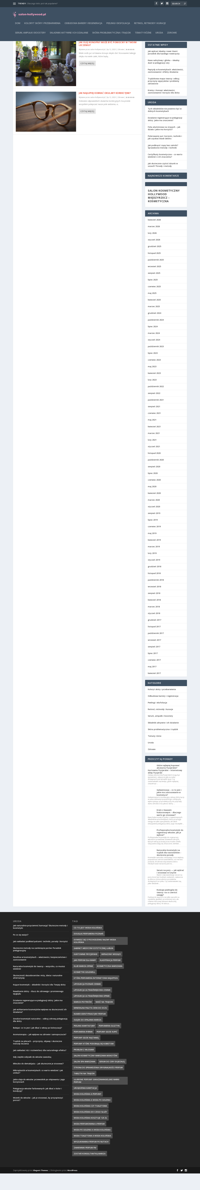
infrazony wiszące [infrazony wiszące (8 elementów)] (111, 970)
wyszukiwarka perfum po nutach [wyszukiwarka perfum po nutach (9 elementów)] (91, 1158)
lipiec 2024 (153, 343)
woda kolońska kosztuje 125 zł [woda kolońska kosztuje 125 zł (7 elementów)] (90, 1134)
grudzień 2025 (154, 263)
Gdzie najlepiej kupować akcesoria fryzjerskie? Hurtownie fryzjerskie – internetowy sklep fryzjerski (165, 786)
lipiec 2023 (153, 369)
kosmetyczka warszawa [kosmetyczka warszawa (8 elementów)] (109, 982)
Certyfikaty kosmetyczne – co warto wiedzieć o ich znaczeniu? (165, 172)
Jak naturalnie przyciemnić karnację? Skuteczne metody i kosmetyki (40, 943)
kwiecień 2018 (154, 616)
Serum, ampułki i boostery (30, 34)
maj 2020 (152, 503)
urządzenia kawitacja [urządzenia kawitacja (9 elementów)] (85, 1104)
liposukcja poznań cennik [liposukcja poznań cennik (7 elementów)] (87, 1000)
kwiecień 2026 (154, 236)
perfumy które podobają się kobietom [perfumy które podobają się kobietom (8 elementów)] (94, 1060)
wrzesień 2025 (154, 283)
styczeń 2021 (154, 463)
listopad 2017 (154, 643)
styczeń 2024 (154, 356)
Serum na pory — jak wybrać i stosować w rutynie (170, 887)
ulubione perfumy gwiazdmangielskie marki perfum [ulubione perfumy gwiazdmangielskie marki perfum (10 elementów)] (96, 1097)
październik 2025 (156, 276)
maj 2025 (152, 309)
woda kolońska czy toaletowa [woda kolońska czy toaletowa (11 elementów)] (90, 1122)
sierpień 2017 (154, 663)
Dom (17, 25)
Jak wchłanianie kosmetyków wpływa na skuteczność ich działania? (40, 1027)
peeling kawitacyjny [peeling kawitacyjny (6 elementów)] (84, 1042)
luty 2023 (152, 396)
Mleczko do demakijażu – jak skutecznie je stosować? (38, 1080)
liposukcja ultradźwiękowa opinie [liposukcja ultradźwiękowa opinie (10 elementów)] (92, 1012)
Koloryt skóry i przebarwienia (42, 25)
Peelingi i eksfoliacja (118, 25)
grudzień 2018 (154, 583)
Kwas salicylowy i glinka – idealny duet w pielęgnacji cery (163, 78)
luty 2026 (152, 249)
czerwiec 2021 (154, 429)
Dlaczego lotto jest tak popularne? (42, 3)
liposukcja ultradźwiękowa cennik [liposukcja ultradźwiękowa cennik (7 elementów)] (92, 1006)
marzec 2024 (154, 349)
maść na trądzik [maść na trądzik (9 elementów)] (104, 1018)
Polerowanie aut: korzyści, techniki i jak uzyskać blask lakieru (165, 153)
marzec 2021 (154, 449)
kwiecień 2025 (154, 316)
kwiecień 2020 (154, 509)
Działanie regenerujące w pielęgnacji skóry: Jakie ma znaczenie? (165, 135)
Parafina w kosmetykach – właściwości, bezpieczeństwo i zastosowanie (40, 974)
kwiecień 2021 (154, 443)
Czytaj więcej (87, 80)
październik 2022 (156, 403)
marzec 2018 (154, 623)
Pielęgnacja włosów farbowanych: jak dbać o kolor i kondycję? (37, 1106)
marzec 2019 (154, 563)
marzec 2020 (154, 516)
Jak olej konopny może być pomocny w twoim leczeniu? (108, 60)
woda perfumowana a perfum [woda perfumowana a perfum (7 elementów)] (89, 1140)
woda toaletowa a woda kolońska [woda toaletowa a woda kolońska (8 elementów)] (92, 1152)
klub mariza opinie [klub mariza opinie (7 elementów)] (83, 982)
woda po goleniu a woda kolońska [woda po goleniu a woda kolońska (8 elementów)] (92, 1146)
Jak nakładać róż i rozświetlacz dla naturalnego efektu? (39, 1067)
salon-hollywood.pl (97, 66)
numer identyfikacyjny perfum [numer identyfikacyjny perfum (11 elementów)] (90, 1030)
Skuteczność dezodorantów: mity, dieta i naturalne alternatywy (37, 993)
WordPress (72, 1187)
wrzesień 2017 (154, 656)
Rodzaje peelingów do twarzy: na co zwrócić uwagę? (167, 909)
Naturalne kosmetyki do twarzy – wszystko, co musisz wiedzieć (39, 984)
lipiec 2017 (153, 669)
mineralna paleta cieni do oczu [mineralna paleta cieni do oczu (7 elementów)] (90, 1024)
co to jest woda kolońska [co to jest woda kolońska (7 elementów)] (88, 944)
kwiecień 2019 (154, 556)
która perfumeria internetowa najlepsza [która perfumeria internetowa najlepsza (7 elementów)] (96, 994)
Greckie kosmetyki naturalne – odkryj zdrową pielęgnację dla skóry (40, 1036)
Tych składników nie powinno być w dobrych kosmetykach (165, 126)
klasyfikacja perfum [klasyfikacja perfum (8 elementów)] (110, 976)
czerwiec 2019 (154, 543)
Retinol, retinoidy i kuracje (150, 25)
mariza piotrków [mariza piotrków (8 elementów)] (83, 1018)
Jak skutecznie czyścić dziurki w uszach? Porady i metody (163, 181)
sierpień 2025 (154, 289)
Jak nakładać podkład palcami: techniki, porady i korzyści (40, 958)
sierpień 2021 (154, 423)
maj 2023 (152, 383)
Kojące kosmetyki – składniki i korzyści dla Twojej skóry (39, 1001)
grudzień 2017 (154, 636)
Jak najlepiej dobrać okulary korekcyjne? (105, 109)
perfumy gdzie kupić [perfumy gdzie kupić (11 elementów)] (107, 1048)
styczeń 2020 (154, 523)
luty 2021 (152, 456)
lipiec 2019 (153, 536)
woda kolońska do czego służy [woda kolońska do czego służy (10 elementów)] (90, 1128)
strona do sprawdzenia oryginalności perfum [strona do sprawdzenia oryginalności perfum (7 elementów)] (98, 1084)
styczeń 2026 (154, 256)
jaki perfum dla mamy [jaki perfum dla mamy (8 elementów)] (85, 976)
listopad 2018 (154, 589)
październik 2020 (156, 476)
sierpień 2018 (154, 609)
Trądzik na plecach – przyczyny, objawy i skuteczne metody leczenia (37, 1058)
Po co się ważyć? (20, 951)
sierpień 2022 (154, 409)
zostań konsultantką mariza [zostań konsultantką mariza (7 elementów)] (89, 1170)
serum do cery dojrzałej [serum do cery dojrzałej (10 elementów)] (112, 1078)
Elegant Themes (40, 1187)
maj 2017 (152, 683)
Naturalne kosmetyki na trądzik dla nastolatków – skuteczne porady (169, 869)
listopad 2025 (154, 269)
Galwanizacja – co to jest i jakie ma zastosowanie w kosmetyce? (169, 809)
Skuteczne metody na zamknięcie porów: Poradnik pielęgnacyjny (37, 965)
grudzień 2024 (154, 329)
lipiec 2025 (153, 296)
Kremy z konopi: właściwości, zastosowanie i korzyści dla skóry (164, 108)
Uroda (159, 34)
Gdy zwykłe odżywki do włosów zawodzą (32, 1073)
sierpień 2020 (154, 483)
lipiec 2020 (153, 489)
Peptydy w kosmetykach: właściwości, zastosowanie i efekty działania (165, 87)
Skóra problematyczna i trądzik (111, 34)
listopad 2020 (154, 469)
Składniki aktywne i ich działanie (69, 34)
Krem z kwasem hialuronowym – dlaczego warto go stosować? (169, 829)
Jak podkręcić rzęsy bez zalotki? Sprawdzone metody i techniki (163, 163)
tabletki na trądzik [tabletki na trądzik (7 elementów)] (84, 1090)
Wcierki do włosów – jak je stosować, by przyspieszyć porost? (38, 1115)
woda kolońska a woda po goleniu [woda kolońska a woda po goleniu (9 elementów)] (92, 1116)
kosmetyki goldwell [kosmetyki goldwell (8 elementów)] (84, 988)
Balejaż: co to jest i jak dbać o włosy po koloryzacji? (37, 1044)
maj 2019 (152, 549)
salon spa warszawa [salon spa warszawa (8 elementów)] (84, 1078)
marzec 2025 (154, 323)
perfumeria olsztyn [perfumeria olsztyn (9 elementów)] (109, 1042)
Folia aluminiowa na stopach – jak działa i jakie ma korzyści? (164, 144)
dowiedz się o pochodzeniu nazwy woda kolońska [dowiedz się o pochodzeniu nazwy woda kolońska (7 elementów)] (95, 957)
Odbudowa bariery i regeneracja (83, 25)
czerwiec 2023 (154, 376)
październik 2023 (156, 363)
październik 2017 (156, 649)
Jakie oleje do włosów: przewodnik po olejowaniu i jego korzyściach (39, 1097)
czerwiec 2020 (154, 496)
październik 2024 (156, 336)
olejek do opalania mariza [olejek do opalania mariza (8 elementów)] (87, 1036)
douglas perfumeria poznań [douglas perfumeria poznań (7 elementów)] (88, 950)
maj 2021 (152, 436)
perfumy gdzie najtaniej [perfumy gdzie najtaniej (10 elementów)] (86, 1054)
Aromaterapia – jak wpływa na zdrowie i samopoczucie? (39, 1051)
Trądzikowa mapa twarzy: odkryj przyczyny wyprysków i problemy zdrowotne (163, 97)
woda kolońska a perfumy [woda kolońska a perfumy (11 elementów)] (87, 1110)
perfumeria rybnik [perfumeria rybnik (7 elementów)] (83, 1048)
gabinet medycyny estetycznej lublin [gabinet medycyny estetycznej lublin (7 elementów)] (93, 964)
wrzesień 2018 (154, 603)
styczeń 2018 (154, 629)
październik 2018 (156, 596)
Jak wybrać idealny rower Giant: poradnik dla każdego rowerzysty (164, 68)
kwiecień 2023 (154, 389)
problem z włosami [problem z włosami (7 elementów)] (84, 1066)
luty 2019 (152, 569)
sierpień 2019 (154, 529)
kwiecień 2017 (154, 689)
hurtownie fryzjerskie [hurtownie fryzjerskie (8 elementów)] (85, 970)
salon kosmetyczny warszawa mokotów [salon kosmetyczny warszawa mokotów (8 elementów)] (95, 1072)
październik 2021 (156, 416)
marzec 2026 (154, 243)
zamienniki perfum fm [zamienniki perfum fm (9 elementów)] (85, 1164)
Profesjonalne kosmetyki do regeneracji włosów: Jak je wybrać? (170, 849)
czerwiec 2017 (154, 676)
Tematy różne (143, 34)
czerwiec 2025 (154, 303)
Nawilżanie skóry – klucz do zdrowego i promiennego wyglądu (38, 1009)
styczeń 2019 (154, 576)
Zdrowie (172, 34)
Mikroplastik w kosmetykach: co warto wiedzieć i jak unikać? (38, 1088)
